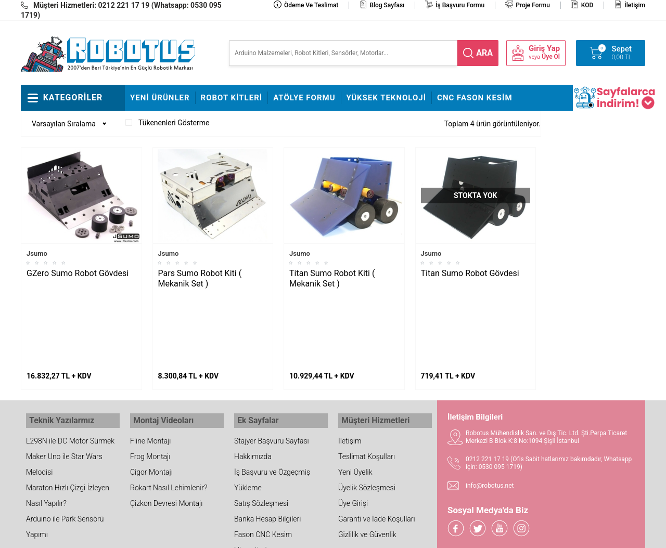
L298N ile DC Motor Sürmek (70, 359)
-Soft (281, 535)
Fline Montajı (150, 359)
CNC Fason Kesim (475, 97)
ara (484, 53)
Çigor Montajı (151, 390)
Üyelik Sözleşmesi (366, 406)
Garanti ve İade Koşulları (376, 437)
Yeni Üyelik (355, 390)
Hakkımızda (253, 375)
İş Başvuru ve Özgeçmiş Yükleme (272, 398)
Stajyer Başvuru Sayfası (271, 359)
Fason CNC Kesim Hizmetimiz (263, 461)
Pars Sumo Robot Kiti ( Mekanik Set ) (200, 278)
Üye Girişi (353, 421)
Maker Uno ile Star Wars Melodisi (64, 383)
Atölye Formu (304, 97)
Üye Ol (551, 56)
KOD (587, 5)
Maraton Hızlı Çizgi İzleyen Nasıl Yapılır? (67, 414)
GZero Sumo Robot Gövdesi (78, 273)
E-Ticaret (303, 535)
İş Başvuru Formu (460, 5)
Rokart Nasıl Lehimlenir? (168, 406)
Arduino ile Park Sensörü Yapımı (65, 445)
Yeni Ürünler (160, 97)
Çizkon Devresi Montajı (166, 421)
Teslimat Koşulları (366, 375)
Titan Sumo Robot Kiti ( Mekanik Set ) (332, 278)
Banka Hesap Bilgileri (267, 437)
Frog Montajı (150, 375)
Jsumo (37, 253)
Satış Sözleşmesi (261, 421)
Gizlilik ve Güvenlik (367, 453)
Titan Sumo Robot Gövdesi (470, 273)
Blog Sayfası (386, 5)
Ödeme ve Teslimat (311, 5)
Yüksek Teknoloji (387, 97)
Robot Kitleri (232, 97)
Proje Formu (533, 5)
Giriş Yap (544, 49)
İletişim (634, 5)
